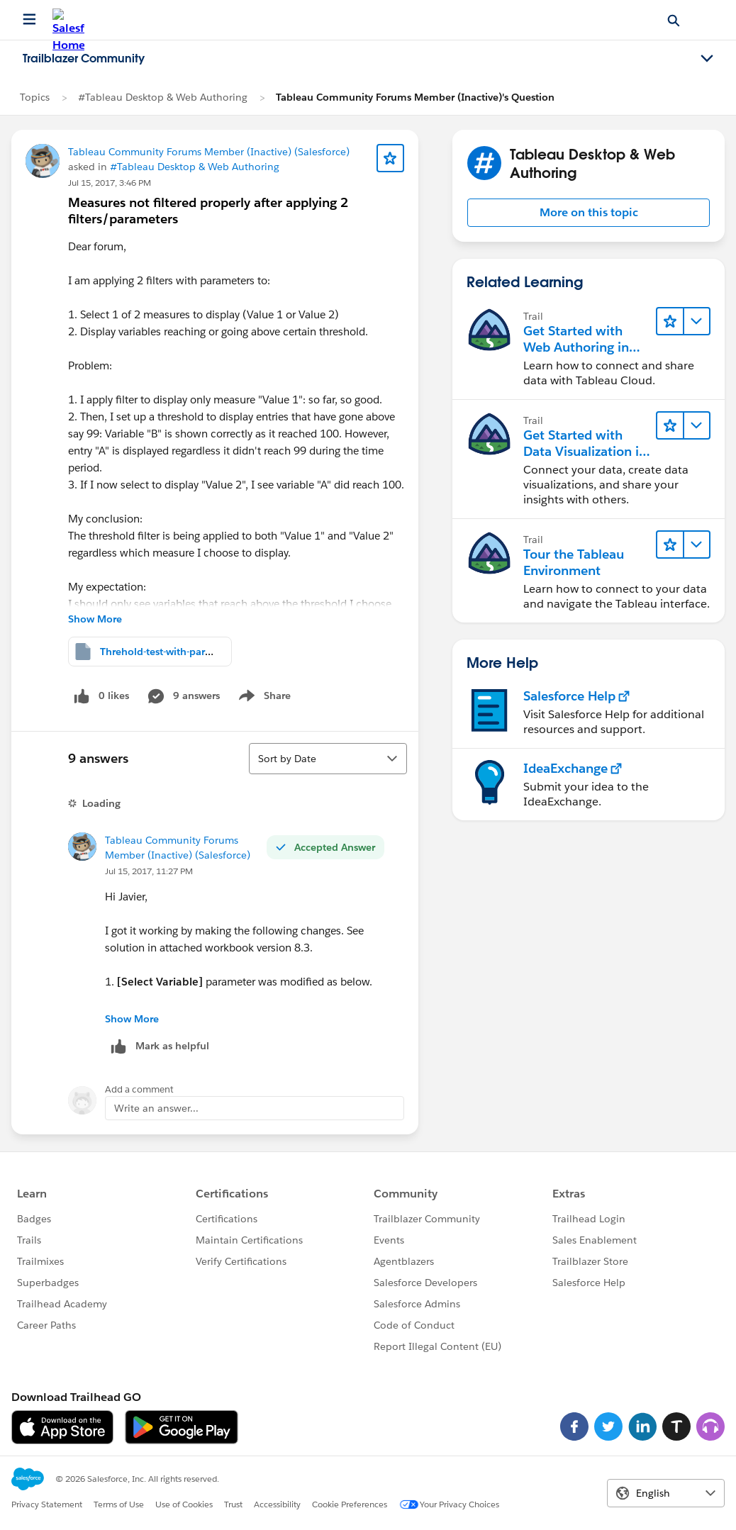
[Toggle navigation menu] (707, 58)
